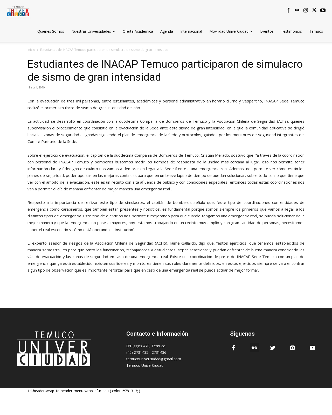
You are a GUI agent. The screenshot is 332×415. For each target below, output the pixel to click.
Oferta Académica (138, 31)
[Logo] (18, 10)
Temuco (316, 31)
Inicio (31, 49)
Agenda (166, 31)
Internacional (191, 31)
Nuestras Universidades (93, 31)
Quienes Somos (50, 31)
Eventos (267, 31)
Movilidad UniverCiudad (231, 31)
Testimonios (291, 31)
